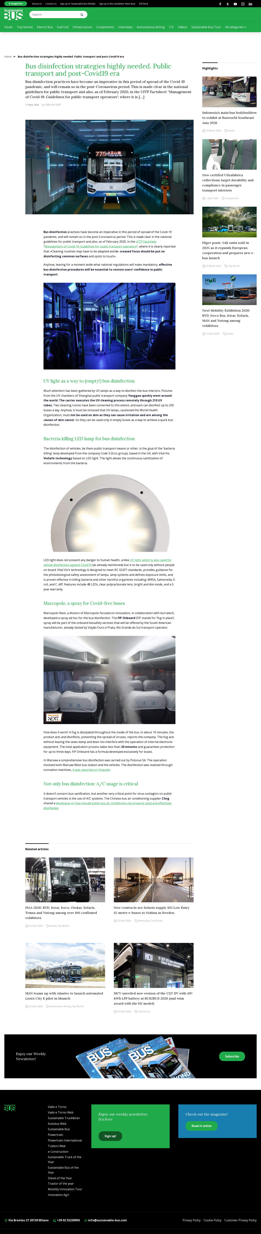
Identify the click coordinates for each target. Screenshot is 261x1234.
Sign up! (110, 1136)
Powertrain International (65, 1140)
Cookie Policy (212, 1220)
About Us (37, 3)
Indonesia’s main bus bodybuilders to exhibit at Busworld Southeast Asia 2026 (229, 118)
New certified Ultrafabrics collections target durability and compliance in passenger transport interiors (228, 182)
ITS (171, 27)
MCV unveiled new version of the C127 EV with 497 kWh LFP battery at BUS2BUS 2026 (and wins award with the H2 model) (153, 998)
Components (105, 27)
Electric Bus (45, 27)
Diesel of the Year (60, 1178)
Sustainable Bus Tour (206, 27)
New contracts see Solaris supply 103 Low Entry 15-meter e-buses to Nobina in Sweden (151, 910)
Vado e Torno (57, 1107)
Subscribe (232, 1056)
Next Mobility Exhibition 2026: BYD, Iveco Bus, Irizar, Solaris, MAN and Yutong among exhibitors (226, 318)
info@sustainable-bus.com (105, 1220)
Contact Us (51, 3)
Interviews (125, 27)
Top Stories (25, 27)
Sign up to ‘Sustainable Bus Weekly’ (78, 3)
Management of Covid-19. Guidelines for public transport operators (91, 246)
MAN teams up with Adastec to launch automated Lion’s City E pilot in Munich (64, 995)
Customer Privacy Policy (240, 1220)
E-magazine (15, 3)
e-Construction (58, 1152)
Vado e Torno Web (60, 1112)
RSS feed (143, 3)
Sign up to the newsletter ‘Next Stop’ (117, 3)
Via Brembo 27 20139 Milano (26, 1220)
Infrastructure (82, 27)
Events (231, 130)
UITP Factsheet (146, 242)
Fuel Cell (62, 27)
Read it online (202, 1126)
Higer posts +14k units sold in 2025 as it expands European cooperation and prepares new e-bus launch (228, 250)
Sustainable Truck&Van (64, 1118)
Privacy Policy (192, 1220)
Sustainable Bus (59, 1129)
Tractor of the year (61, 1184)
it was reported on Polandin (91, 770)
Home (8, 27)
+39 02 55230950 (66, 1220)
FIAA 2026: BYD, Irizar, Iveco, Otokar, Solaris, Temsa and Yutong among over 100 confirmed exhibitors (61, 913)
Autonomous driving (151, 27)
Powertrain (55, 1135)
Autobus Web (57, 1124)
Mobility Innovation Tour (65, 1189)
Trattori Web (57, 1146)
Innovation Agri (58, 1195)
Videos (182, 27)
